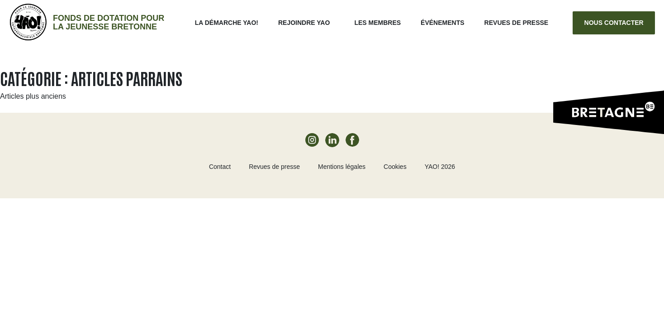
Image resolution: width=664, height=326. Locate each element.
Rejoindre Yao (304, 22)
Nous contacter (614, 22)
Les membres (377, 22)
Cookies (395, 166)
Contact (220, 166)
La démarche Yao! (226, 22)
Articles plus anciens (33, 96)
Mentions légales (341, 166)
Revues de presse (516, 22)
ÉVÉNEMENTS (442, 22)
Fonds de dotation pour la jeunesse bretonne (108, 22)
